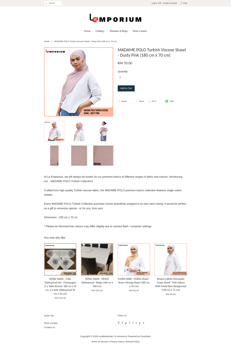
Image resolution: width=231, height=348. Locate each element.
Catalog (100, 31)
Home (87, 31)
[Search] (53, 3)
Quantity (123, 71)
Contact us (49, 327)
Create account (170, 3)
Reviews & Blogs (119, 31)
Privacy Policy (117, 341)
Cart (185, 3)
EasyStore (145, 336)
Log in (154, 3)
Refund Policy (133, 341)
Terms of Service (99, 341)
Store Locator (140, 31)
